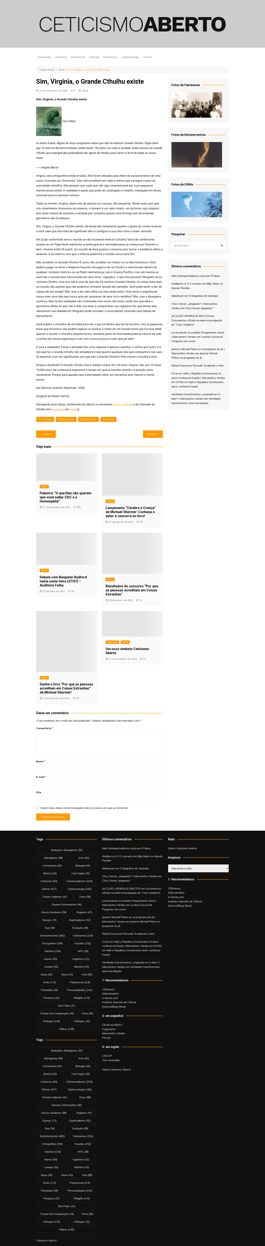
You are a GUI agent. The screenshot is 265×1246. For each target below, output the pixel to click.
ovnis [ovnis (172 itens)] (49, 982)
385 (79, 507)
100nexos (108, 989)
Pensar (106, 1037)
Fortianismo (110, 57)
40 (77, 698)
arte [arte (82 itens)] (83, 857)
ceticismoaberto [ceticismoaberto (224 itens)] (79, 881)
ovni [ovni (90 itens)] (87, 974)
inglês (73, 409)
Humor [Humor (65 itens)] (50, 959)
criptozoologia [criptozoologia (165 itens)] (80, 889)
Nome (40, 761)
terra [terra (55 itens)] (87, 1013)
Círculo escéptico (112, 1024)
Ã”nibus (215, 276)
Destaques (44, 57)
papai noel (90, 419)
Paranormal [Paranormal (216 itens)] (80, 982)
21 (140, 600)
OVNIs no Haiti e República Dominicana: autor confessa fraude (132, 950)
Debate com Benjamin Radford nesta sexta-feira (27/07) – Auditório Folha (63, 581)
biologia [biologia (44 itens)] (82, 865)
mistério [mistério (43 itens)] (81, 966)
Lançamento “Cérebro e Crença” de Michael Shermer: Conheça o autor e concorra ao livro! (132, 512)
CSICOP (107, 1055)
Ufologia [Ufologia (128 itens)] (51, 1021)
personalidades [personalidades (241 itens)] (79, 990)
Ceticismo (61, 57)
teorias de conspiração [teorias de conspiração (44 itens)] (57, 1013)
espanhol (58, 409)
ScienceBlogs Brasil (114, 1006)
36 (141, 521)
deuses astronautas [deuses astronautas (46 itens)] (67, 904)
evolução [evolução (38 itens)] (80, 927)
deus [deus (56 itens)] (85, 896)
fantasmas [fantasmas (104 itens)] (83, 935)
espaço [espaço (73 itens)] (49, 920)
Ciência (147, 57)
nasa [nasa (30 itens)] (46, 974)
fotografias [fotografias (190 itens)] (52, 943)
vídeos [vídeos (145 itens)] (66, 1029)
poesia (110, 419)
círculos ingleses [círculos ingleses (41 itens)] (54, 896)
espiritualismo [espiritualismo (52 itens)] (80, 920)
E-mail (41, 777)
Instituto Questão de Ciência (119, 1002)
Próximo (151, 434)
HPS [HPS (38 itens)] (83, 951)
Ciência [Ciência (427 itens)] (49, 889)
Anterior (47, 434)
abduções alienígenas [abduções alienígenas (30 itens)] (66, 850)
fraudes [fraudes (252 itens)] (83, 943)
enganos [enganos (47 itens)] (84, 912)
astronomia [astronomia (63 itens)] (52, 865)
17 (144, 658)
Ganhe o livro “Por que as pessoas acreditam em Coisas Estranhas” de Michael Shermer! (66, 688)
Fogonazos (109, 1029)
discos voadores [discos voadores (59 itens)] (54, 912)
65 (72, 591)
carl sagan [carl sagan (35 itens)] (80, 873)
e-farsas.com (110, 998)
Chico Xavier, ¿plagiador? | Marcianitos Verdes (129, 876)
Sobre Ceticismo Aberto (116, 1069)
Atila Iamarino (110, 993)
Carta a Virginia (122, 404)
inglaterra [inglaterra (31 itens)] (81, 959)
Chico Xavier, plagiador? (199, 308)
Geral (85, 90)
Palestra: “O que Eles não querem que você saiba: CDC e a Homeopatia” (65, 497)
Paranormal (78, 57)
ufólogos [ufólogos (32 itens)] (82, 1021)
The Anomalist (111, 1060)
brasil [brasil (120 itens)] (50, 873)
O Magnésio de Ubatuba (203, 295)
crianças (47, 419)
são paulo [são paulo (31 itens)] (66, 1005)
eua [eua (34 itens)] (50, 927)
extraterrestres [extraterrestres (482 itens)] (52, 935)
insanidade (68, 419)
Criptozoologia (130, 57)
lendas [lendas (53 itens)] (51, 966)
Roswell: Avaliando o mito (208, 365)
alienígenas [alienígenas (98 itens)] (53, 857)
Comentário (44, 728)
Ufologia (94, 57)
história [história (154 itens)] (53, 951)
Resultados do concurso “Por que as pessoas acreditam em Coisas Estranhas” (132, 590)
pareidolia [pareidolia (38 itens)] (49, 990)
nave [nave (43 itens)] (67, 974)
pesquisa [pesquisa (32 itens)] (51, 997)
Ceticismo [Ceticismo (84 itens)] (49, 881)
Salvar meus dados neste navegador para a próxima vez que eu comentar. (84, 808)
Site (38, 792)
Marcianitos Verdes (113, 1033)
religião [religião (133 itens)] (82, 997)
